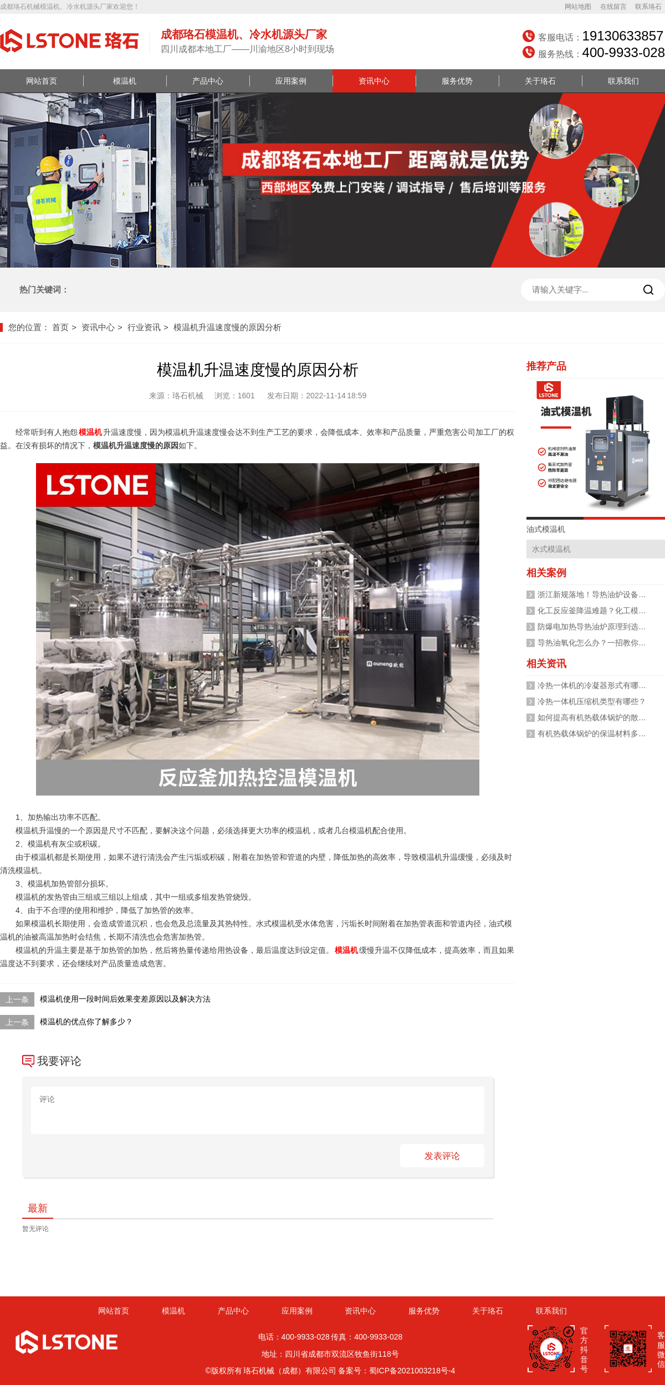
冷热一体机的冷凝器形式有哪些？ (596, 685)
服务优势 (457, 80)
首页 (60, 327)
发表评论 (442, 1156)
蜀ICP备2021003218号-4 (412, 1370)
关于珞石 (540, 80)
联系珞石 (648, 7)
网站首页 (41, 80)
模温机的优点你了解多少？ (86, 1021)
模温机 (124, 80)
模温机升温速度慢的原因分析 (227, 327)
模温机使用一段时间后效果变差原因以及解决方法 (125, 998)
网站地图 (578, 7)
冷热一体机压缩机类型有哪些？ (592, 701)
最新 (38, 1208)
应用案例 (290, 80)
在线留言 (613, 7)
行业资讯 (144, 327)
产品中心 (207, 80)
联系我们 (623, 80)
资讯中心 (374, 80)
